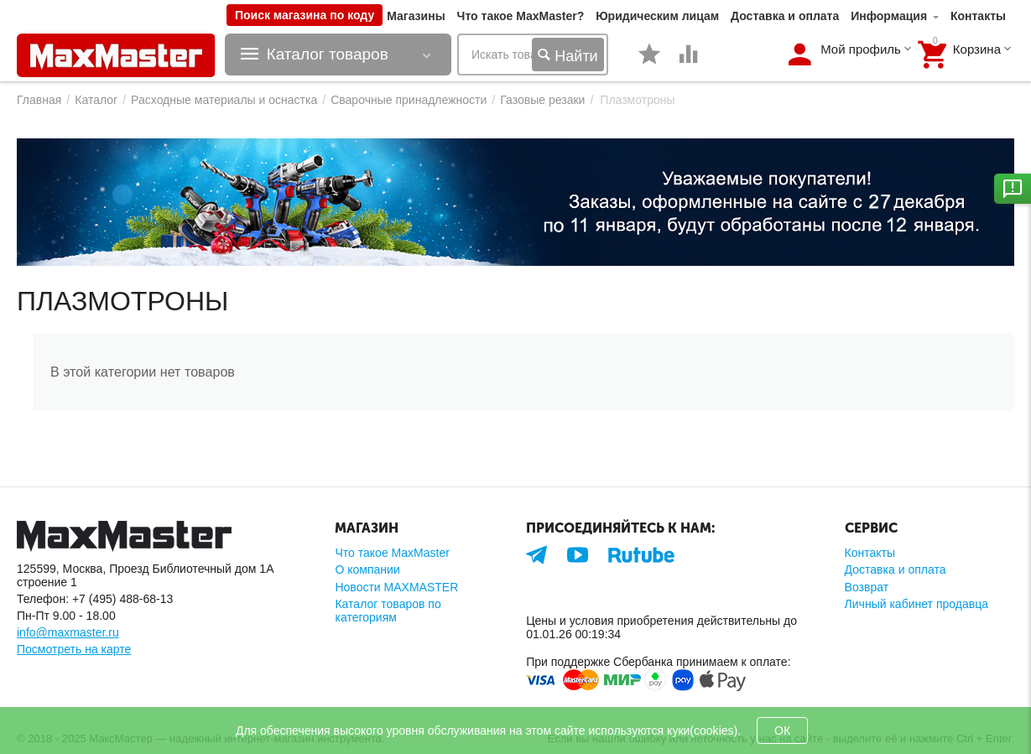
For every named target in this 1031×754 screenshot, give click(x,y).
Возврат (867, 587)
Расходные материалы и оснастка (224, 100)
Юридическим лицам (657, 16)
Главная (39, 100)
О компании (367, 569)
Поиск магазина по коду (304, 15)
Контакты (978, 16)
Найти (567, 56)
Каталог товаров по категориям (387, 610)
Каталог (96, 100)
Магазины (416, 16)
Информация (889, 16)
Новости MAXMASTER (396, 587)
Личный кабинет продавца (916, 604)
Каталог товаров (327, 54)
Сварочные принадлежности (409, 100)
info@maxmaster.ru (68, 632)
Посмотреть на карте (74, 649)
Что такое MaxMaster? (521, 16)
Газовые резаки (542, 100)
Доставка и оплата (785, 16)
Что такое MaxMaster (392, 552)
